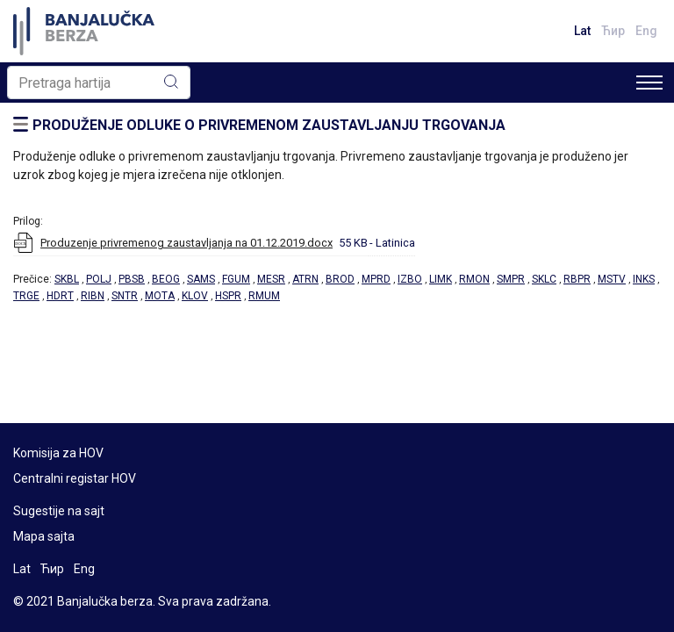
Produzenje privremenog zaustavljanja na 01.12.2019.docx (186, 242)
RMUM (264, 296)
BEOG (166, 279)
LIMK (440, 279)
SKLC (544, 279)
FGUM (236, 279)
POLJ (98, 279)
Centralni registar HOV (74, 478)
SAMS (201, 279)
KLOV (195, 296)
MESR (271, 279)
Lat (582, 31)
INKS (644, 279)
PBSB (131, 279)
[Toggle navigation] (649, 82)
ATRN (305, 279)
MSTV (612, 279)
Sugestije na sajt (58, 511)
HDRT (60, 296)
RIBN (92, 296)
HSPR (228, 296)
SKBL (66, 279)
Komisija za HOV (58, 453)
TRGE (26, 296)
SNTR (124, 296)
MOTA (160, 296)
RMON (474, 279)
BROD (340, 279)
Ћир (613, 31)
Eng (646, 31)
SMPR (511, 279)
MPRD (376, 279)
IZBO (410, 279)
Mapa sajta (44, 536)
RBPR (577, 279)
